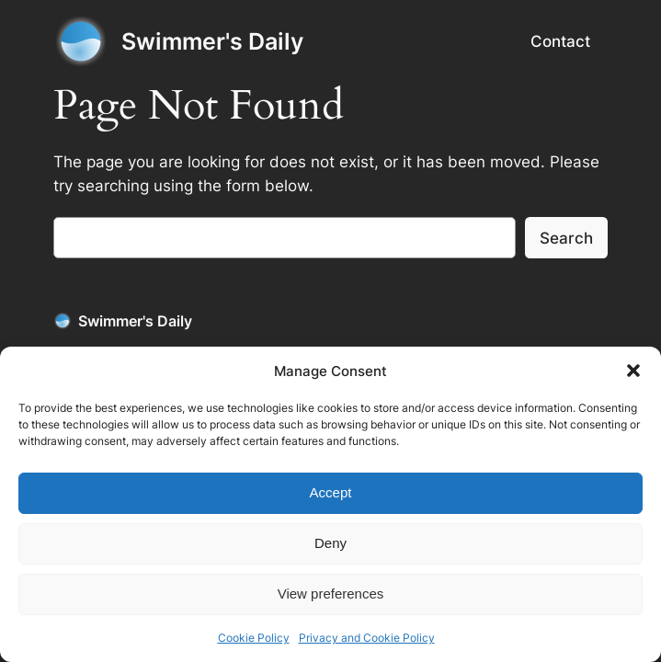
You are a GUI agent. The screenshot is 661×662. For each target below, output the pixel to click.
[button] (633, 370)
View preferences (331, 593)
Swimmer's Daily (212, 41)
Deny (330, 543)
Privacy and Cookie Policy (367, 638)
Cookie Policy (254, 638)
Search (566, 238)
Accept (331, 492)
